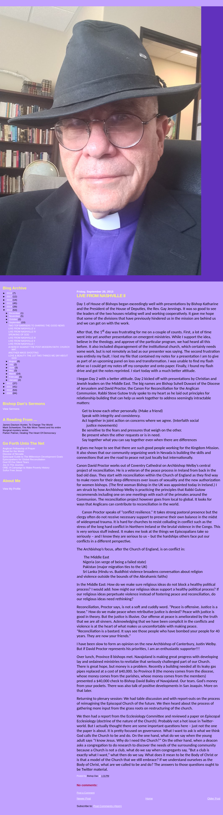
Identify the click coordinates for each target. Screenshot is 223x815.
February (14, 377)
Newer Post (84, 798)
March (12, 373)
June (12, 367)
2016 (9, 299)
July (11, 364)
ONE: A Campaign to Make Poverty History (26, 467)
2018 (9, 293)
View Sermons (11, 409)
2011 (9, 386)
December (15, 313)
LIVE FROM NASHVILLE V (21, 328)
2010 (9, 390)
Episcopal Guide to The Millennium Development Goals (33, 456)
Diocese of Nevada (13, 453)
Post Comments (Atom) (107, 806)
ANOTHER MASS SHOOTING (23, 352)
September (15, 322)
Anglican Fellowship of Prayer (19, 448)
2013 (9, 310)
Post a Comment (86, 792)
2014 (9, 306)
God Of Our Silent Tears (16, 462)
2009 (9, 393)
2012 (9, 383)
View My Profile (12, 488)
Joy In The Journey (13, 464)
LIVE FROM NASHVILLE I (21, 344)
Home (149, 798)
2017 (9, 296)
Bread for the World (13, 451)
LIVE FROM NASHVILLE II (21, 341)
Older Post (213, 798)
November (15, 316)
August (13, 361)
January (13, 380)
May (11, 370)
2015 (9, 303)
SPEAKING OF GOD (18, 334)
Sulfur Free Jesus (12, 470)
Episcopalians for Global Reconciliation (24, 459)
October (13, 319)
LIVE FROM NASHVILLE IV (22, 331)
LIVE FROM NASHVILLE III (22, 337)
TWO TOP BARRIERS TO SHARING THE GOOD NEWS (36, 325)
